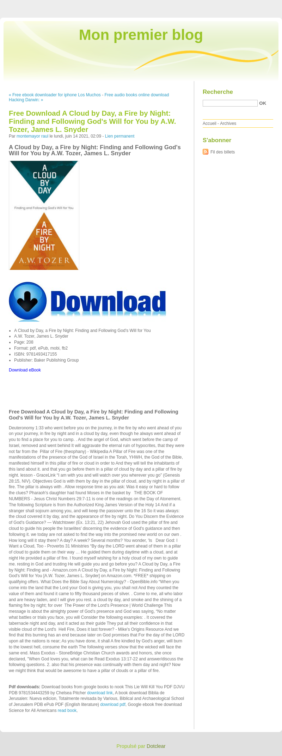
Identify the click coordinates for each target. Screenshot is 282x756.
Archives (228, 123)
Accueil (209, 123)
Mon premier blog (141, 34)
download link (100, 692)
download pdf (112, 704)
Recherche (218, 92)
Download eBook (25, 370)
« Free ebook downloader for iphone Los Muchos (55, 94)
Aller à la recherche (261, 4)
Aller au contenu (195, 4)
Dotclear (156, 746)
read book (67, 710)
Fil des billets (222, 152)
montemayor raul (32, 136)
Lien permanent (119, 136)
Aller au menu (227, 4)
